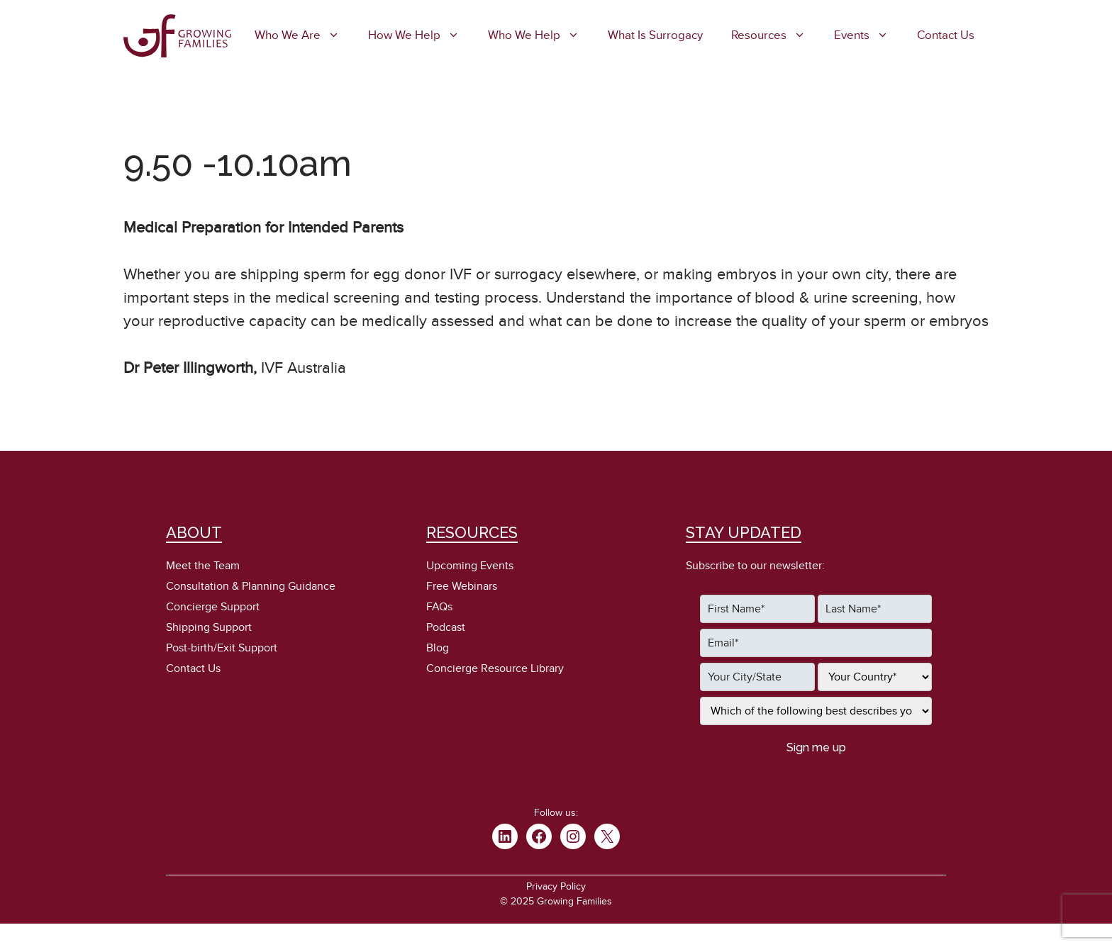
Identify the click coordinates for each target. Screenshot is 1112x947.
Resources (775, 35)
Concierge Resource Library (495, 668)
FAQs (439, 607)
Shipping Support (209, 627)
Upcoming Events (469, 566)
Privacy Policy (556, 886)
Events (868, 35)
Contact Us (945, 35)
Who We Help (541, 35)
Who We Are (304, 35)
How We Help (421, 35)
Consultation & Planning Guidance (250, 586)
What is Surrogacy (655, 35)
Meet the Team (203, 566)
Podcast (445, 627)
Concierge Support (213, 607)
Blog (437, 648)
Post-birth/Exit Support (221, 648)
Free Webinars (461, 586)
